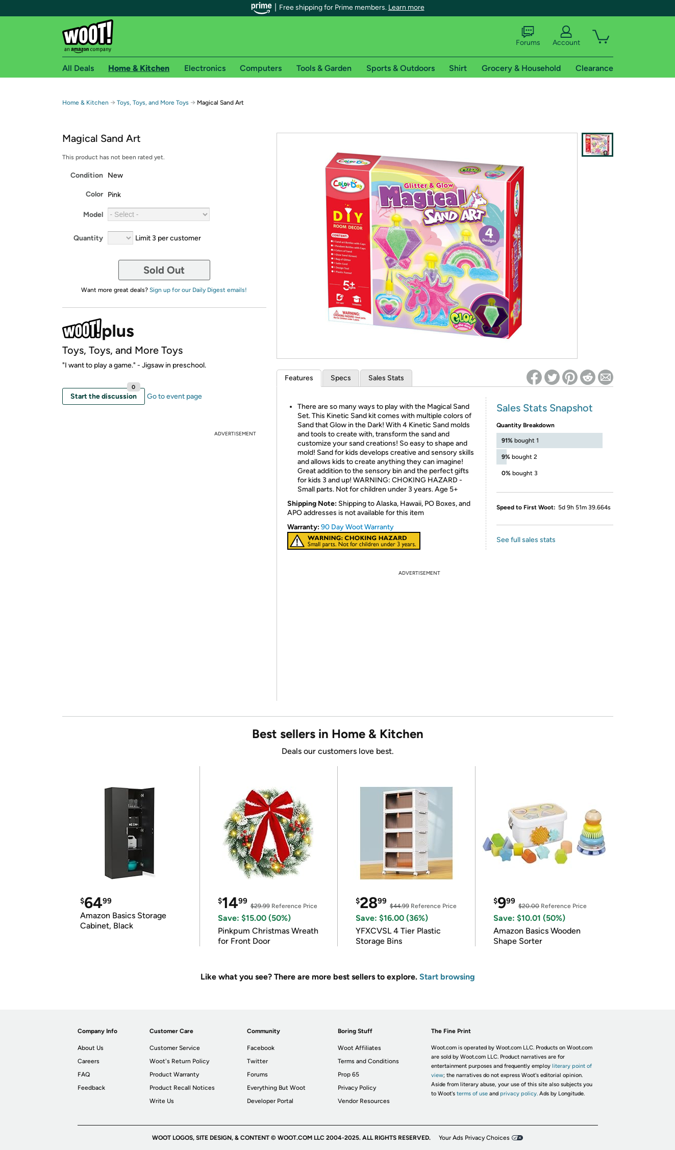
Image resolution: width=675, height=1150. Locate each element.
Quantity (88, 238)
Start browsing (447, 977)
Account (566, 36)
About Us (91, 1047)
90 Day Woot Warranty (357, 527)
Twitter (257, 1061)
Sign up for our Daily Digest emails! (198, 289)
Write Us (161, 1101)
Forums (528, 36)
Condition (86, 175)
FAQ (84, 1074)
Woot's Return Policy (179, 1061)
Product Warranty (174, 1074)
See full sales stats (526, 539)
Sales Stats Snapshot (544, 408)
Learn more (406, 7)
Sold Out (164, 270)
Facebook (260, 1047)
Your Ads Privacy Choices (474, 1137)
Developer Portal (270, 1101)
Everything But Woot (276, 1087)
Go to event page (174, 396)
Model (93, 214)
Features (299, 378)
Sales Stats (386, 378)
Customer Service (174, 1047)
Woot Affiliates (359, 1047)
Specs (341, 378)
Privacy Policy (357, 1087)
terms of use (472, 1093)
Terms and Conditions (368, 1061)
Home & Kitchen (85, 102)
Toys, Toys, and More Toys (153, 102)
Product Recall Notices (182, 1087)
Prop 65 (348, 1074)
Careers (88, 1061)
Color (94, 194)
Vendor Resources (364, 1101)
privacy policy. (519, 1093)
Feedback (91, 1087)
